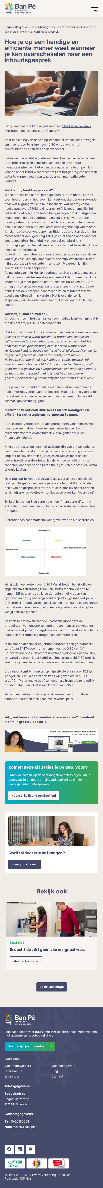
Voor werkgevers (63, 1066)
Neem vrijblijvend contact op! (33, 795)
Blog (18, 27)
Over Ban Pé (13, 1071)
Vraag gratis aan (24, 864)
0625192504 (20, 1121)
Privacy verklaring (43, 1175)
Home (8, 27)
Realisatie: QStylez (18, 1178)
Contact (57, 1076)
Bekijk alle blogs (51, 987)
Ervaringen (12, 1076)
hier (8, 722)
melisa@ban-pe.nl (25, 1127)
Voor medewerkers (18, 1066)
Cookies (64, 1175)
